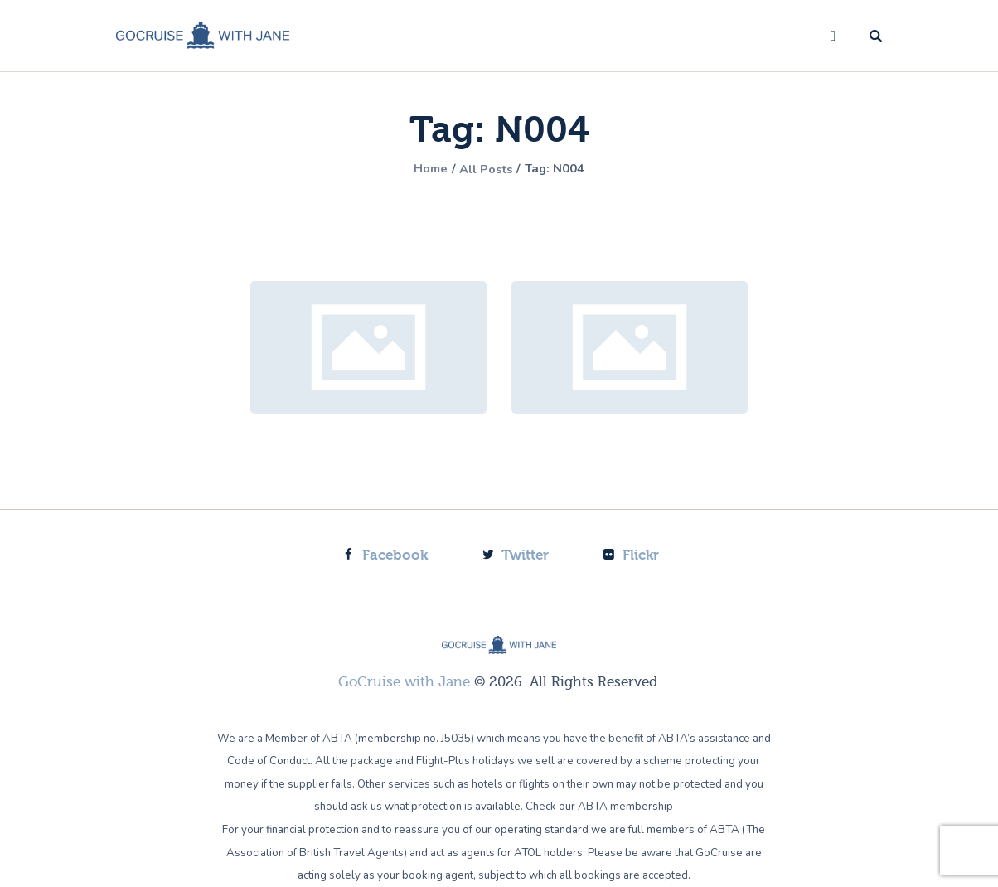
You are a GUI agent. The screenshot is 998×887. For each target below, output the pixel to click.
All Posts (485, 169)
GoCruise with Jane (404, 682)
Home (424, 169)
